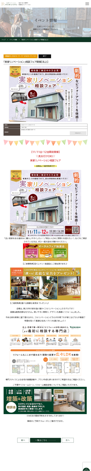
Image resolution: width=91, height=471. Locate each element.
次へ (68, 440)
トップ (3, 39)
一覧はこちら (41, 440)
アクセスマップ (77, 133)
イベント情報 (13, 39)
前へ (23, 440)
